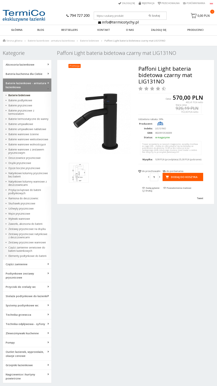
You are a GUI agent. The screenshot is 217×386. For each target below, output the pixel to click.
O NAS (130, 30)
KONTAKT (103, 30)
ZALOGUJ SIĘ (158, 30)
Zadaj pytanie (152, 188)
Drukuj (149, 190)
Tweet (200, 198)
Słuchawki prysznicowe (21, 203)
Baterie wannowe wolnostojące (27, 144)
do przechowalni (151, 171)
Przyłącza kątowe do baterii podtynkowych (24, 191)
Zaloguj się (128, 3)
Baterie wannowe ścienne (23, 134)
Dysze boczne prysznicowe (24, 168)
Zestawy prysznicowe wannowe (27, 242)
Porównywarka (196, 3)
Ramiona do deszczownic (23, 198)
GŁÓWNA (16, 30)
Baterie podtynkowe (20, 100)
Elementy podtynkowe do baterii (27, 256)
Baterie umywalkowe (20, 124)
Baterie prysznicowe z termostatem (21, 112)
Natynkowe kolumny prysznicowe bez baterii (28, 175)
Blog (40, 30)
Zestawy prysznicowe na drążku (27, 229)
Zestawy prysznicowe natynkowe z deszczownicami (27, 235)
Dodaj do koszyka (184, 177)
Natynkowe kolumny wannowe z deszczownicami (27, 183)
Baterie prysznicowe (20, 105)
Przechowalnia (170, 3)
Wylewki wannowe (19, 218)
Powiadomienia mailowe (179, 188)
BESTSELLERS (69, 30)
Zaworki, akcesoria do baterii (25, 224)
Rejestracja (148, 3)
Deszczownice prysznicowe (24, 158)
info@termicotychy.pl (118, 22)
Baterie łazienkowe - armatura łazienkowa (51, 40)
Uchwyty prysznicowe (21, 208)
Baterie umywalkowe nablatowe (27, 129)
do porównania (174, 171)
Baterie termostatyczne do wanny (28, 119)
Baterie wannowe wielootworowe (28, 139)
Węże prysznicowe (19, 213)
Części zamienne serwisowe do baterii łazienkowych (26, 249)
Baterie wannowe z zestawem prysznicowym (26, 151)
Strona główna (14, 40)
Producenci (195, 30)
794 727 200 (78, 15)
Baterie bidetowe (89, 40)
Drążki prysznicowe (19, 163)
